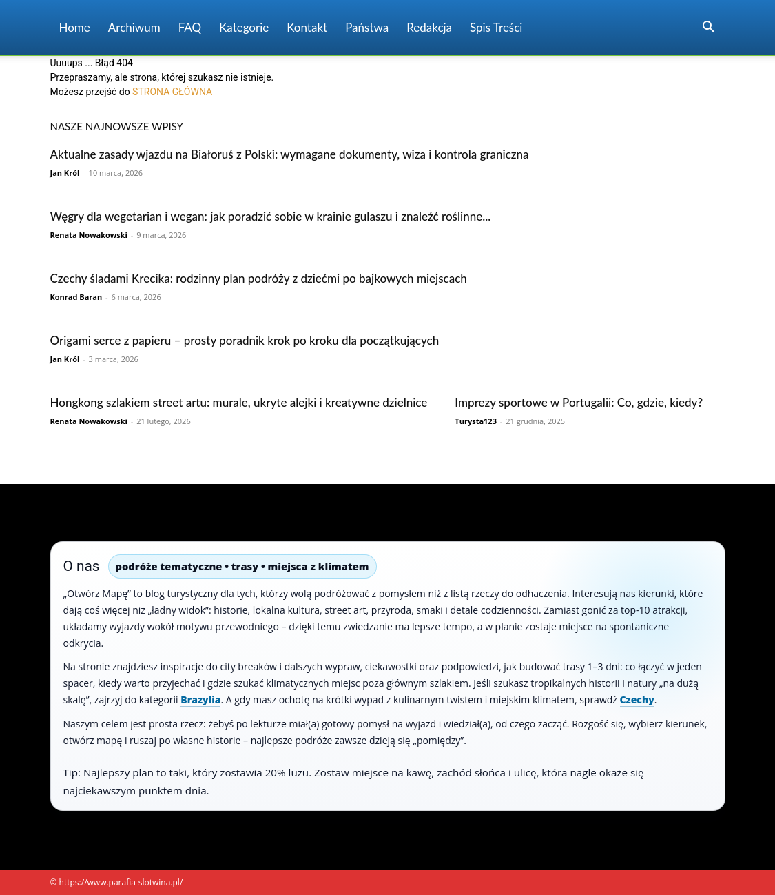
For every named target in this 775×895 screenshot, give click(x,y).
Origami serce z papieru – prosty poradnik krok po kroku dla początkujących (245, 340)
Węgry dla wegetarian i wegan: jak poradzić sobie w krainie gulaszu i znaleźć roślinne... (270, 216)
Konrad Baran (76, 297)
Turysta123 (476, 421)
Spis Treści (496, 27)
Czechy (637, 699)
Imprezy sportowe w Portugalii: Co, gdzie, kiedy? (579, 402)
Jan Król (65, 173)
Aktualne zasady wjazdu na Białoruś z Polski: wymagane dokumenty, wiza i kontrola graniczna (289, 154)
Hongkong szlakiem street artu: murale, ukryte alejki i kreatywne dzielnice (239, 402)
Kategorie (244, 27)
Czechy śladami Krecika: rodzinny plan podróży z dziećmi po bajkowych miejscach (258, 278)
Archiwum (134, 27)
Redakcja (429, 27)
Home (74, 27)
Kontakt (307, 27)
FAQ (189, 27)
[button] (708, 28)
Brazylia (200, 699)
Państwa (367, 27)
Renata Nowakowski (88, 235)
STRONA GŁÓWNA (172, 91)
